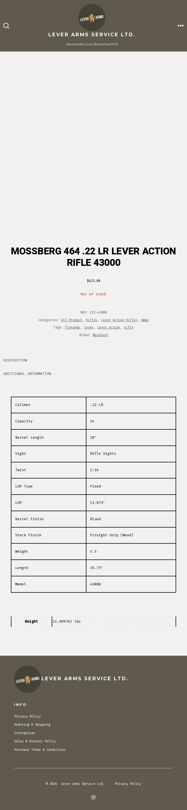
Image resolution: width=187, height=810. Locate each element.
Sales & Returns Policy (35, 741)
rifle (128, 327)
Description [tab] (15, 360)
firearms (72, 327)
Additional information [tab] (27, 373)
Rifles (91, 320)
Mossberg (100, 335)
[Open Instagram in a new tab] (93, 797)
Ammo (145, 320)
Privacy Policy (27, 716)
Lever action (108, 327)
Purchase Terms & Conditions (40, 750)
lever (89, 327)
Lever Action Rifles (119, 320)
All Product (71, 320)
